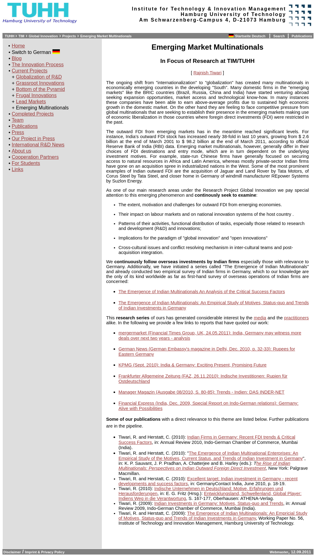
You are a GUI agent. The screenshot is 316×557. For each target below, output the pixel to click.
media (260, 317)
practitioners (296, 317)
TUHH (9, 36)
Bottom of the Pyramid (40, 89)
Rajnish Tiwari (207, 72)
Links (17, 169)
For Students (26, 163)
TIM (21, 36)
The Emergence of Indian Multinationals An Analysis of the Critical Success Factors (201, 291)
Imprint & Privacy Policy (44, 552)
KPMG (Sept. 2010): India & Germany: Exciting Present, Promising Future (192, 364)
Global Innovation (43, 36)
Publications (302, 36)
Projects (69, 36)
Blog (17, 58)
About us (21, 151)
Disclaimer (11, 552)
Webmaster (279, 552)
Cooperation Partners (35, 157)
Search (279, 36)
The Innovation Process (38, 64)
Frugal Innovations (36, 95)
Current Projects (30, 70)
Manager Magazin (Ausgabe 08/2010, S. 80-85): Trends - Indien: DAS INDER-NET (201, 392)
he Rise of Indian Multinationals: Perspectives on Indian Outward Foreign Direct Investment (204, 466)
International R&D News (38, 144)
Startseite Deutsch (250, 36)
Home (18, 45)
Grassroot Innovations (40, 83)
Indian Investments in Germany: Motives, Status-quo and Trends (218, 503)
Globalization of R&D (39, 77)
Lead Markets (31, 101)
